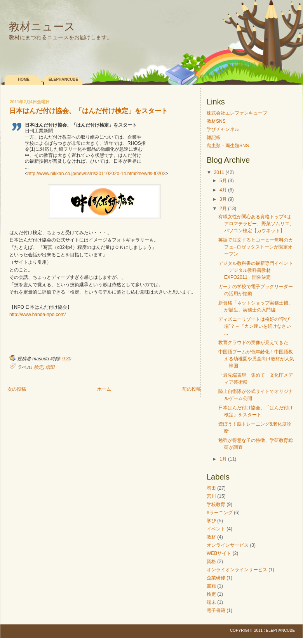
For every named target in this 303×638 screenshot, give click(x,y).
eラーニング (220, 512)
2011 (219, 172)
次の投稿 (16, 389)
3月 (223, 199)
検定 (38, 367)
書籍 (211, 586)
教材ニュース (42, 27)
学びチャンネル (223, 129)
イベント (216, 529)
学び (211, 520)
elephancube (63, 79)
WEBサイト (219, 553)
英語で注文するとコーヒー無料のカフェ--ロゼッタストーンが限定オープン (255, 247)
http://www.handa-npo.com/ (37, 314)
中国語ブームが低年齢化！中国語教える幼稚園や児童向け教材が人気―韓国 (256, 359)
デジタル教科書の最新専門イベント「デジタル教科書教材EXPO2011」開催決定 (255, 270)
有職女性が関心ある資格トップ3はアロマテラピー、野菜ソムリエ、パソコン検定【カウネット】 (256, 223)
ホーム (104, 389)
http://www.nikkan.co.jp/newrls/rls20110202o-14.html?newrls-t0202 (96, 173)
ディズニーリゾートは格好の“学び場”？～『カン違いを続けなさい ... (254, 326)
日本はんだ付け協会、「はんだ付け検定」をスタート (88, 111)
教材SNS (216, 121)
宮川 (211, 496)
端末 (211, 602)
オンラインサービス (228, 545)
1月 (223, 459)
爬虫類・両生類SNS (228, 145)
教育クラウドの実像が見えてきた (253, 342)
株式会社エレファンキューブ (237, 113)
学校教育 (216, 504)
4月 (223, 190)
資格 (211, 561)
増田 (50, 367)
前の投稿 (191, 389)
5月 (223, 180)
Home (24, 79)
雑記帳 (214, 137)
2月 (223, 208)
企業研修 (216, 578)
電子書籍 (216, 610)
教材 (211, 537)
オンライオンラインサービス (237, 569)
